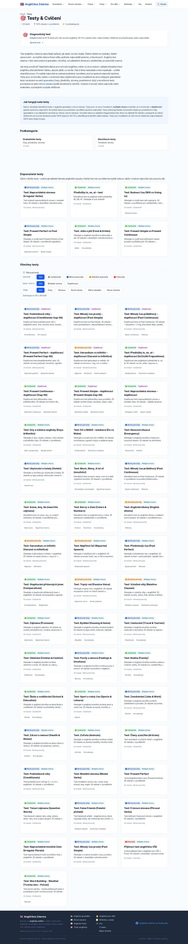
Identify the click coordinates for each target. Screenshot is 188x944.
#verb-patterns (100, 373)
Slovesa (61, 290)
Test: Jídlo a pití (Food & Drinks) (92, 231)
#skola (27, 717)
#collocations (80, 451)
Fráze (92, 4)
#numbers (87, 528)
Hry (139, 4)
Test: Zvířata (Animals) (87, 735)
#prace (128, 714)
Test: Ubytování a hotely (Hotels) (42, 468)
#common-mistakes (147, 373)
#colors (78, 528)
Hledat (161, 4)
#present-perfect (31, 252)
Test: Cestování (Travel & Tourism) (144, 623)
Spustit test (37, 42)
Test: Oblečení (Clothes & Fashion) (43, 658)
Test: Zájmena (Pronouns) (38, 623)
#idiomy (128, 528)
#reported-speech (82, 566)
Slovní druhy (76, 290)
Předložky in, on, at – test (88, 192)
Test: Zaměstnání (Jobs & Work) (142, 696)
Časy (50, 290)
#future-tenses (131, 213)
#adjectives (43, 605)
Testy (103, 4)
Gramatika (58, 4)
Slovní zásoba (76, 4)
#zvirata (78, 752)
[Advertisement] (145, 71)
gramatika (49, 80)
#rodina (128, 675)
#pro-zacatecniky (31, 451)
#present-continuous (32, 412)
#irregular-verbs (131, 412)
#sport (77, 717)
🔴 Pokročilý (119, 277)
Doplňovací (73, 283)
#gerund (78, 373)
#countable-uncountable (84, 489)
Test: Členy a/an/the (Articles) (141, 735)
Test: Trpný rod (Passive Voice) (92, 584)
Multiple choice (55, 283)
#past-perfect (130, 566)
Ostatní (148, 4)
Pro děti (115, 4)
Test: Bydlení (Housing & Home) (92, 623)
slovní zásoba (46, 84)
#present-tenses (47, 373)
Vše (40, 277)
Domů (22, 14)
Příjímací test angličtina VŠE (140, 846)
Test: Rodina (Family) (136, 658)
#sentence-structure (149, 605)
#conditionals (29, 335)
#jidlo (77, 248)
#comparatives (30, 605)
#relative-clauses (132, 605)
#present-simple (81, 412)
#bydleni (78, 640)
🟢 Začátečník (54, 277)
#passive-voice (81, 601)
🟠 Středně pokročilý (98, 277)
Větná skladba (94, 290)
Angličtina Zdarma (33, 917)
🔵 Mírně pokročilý (74, 277)
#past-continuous (132, 335)
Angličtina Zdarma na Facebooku (152, 923)
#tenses (145, 335)
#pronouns (28, 528)
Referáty (129, 4)
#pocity (78, 679)
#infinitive (88, 373)
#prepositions (130, 373)
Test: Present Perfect (136, 773)
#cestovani (129, 451)
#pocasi (27, 902)
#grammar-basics (104, 489)
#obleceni (28, 675)
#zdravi (139, 451)
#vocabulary (86, 248)
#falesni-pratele (81, 829)
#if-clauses (42, 335)
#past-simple (46, 252)
